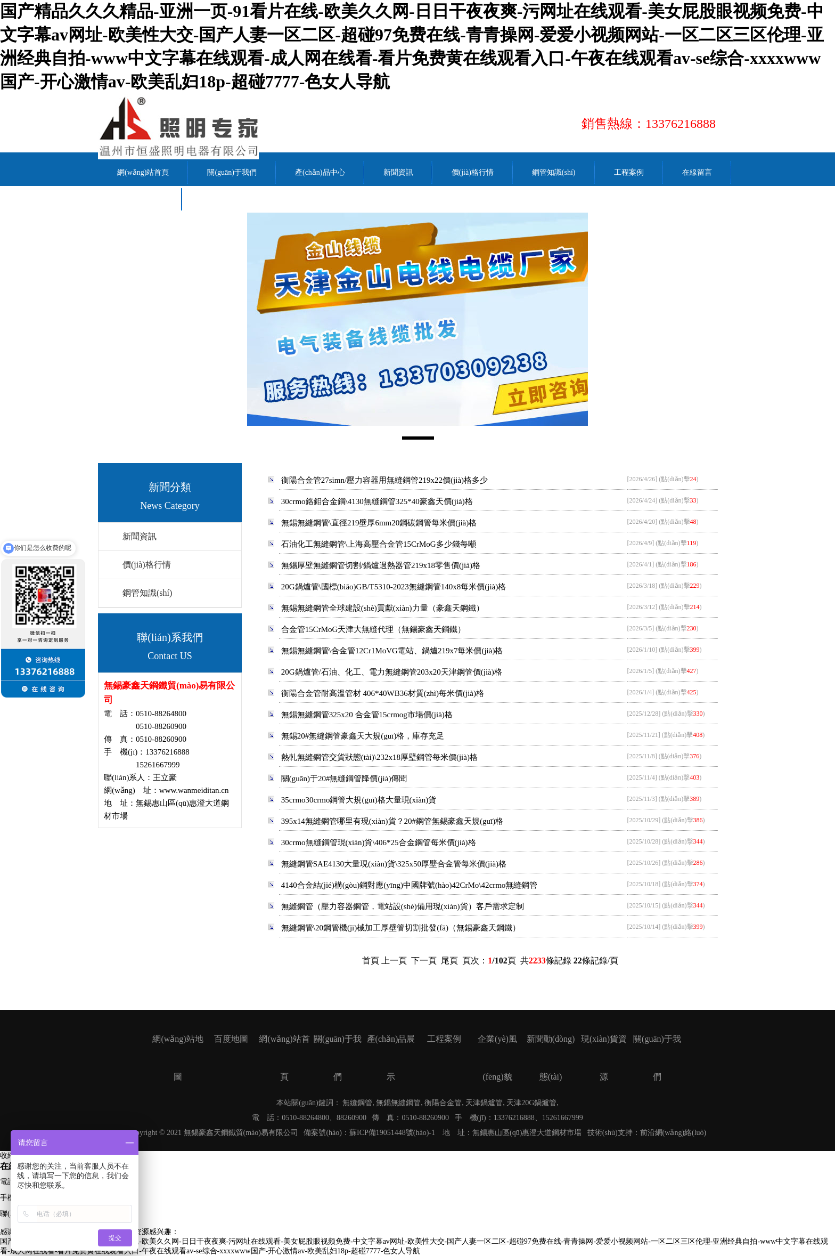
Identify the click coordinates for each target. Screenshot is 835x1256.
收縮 (7, 1156)
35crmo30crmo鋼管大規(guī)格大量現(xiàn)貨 (359, 800)
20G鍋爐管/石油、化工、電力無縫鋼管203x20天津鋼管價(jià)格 (391, 672)
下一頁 (424, 960)
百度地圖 (231, 1038)
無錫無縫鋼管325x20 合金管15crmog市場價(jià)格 (367, 714)
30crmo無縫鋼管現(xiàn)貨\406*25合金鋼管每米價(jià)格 (378, 842)
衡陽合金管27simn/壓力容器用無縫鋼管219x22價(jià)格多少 (384, 480)
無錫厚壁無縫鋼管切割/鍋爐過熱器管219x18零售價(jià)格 (380, 565)
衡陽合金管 (443, 1103)
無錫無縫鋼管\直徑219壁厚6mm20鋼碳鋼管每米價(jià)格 (379, 522)
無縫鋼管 (357, 1103)
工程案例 (444, 1038)
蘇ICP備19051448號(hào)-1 (392, 1133)
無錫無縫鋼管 (398, 1103)
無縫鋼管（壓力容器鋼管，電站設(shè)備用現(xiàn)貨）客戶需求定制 (402, 906)
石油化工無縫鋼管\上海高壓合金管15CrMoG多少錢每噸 (378, 544)
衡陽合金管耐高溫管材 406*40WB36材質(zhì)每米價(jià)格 (382, 693)
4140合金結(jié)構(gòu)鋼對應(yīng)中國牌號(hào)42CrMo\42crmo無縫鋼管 (409, 885)
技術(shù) (602, 1133)
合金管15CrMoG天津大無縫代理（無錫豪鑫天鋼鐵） (373, 629)
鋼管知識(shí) (147, 592)
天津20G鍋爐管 (531, 1103)
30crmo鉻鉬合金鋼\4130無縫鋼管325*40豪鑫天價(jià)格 (377, 501)
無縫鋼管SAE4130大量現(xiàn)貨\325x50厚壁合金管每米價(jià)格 (393, 864)
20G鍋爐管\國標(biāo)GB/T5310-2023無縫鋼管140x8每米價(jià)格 (393, 586)
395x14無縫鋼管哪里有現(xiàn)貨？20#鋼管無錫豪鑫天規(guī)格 (392, 821)
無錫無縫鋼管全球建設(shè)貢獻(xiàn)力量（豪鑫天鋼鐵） (382, 608)
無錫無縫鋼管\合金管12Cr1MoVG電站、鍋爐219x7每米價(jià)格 (392, 650)
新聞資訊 (139, 536)
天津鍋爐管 (484, 1103)
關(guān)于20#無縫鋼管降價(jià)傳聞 (344, 778)
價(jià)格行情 (146, 564)
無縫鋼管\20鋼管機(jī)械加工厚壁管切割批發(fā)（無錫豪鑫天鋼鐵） (400, 927)
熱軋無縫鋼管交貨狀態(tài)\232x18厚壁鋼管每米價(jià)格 (379, 757)
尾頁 (449, 960)
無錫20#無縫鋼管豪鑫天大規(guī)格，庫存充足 (363, 736)
